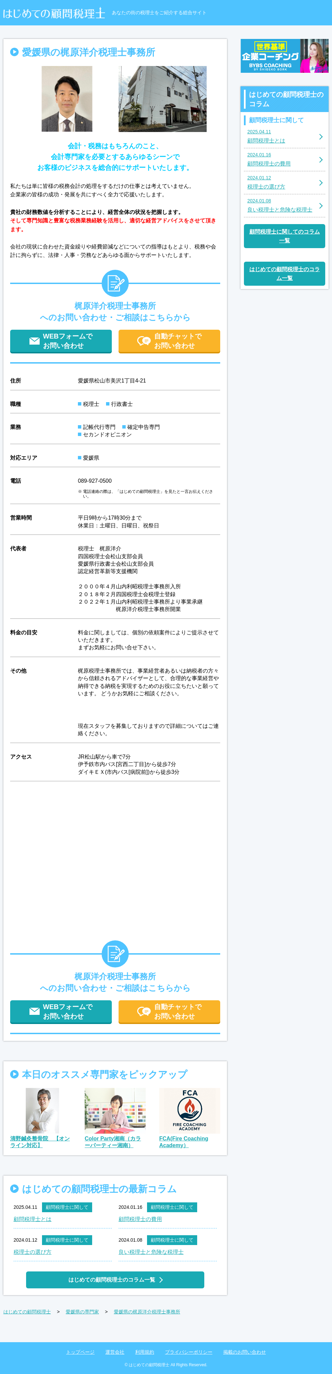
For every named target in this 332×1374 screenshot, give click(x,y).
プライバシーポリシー (188, 1352)
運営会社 (114, 1352)
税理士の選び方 (32, 1252)
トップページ (80, 1352)
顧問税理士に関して (67, 1207)
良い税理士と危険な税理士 (151, 1252)
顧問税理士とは (32, 1219)
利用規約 (144, 1352)
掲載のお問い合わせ (244, 1352)
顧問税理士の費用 (140, 1219)
